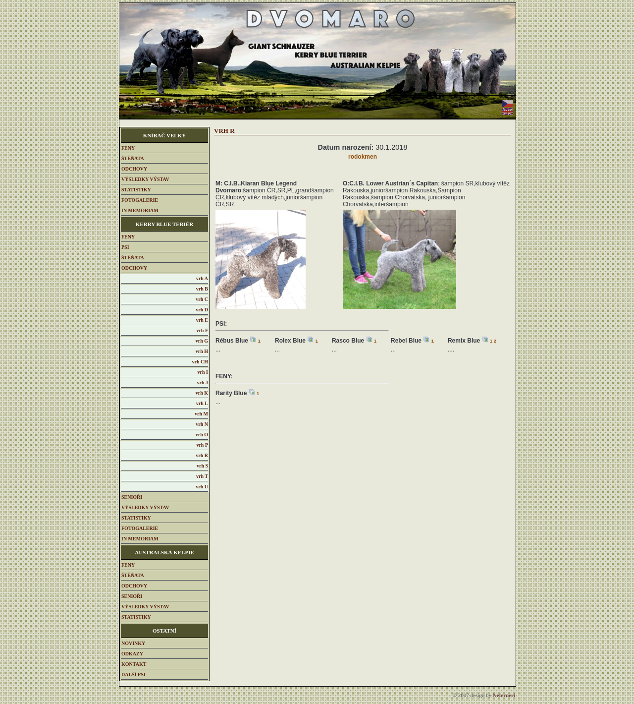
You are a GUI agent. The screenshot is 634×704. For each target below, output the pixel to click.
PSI (125, 247)
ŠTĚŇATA (132, 158)
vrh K (202, 393)
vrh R (202, 455)
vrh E (202, 320)
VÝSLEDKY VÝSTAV (145, 179)
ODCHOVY (134, 169)
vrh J (203, 382)
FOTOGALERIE (139, 200)
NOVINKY (133, 643)
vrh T (202, 476)
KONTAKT (133, 664)
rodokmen (362, 156)
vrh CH (200, 361)
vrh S (202, 466)
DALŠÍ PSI (133, 674)
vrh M (201, 413)
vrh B (202, 289)
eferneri (504, 695)
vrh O (202, 434)
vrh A (202, 278)
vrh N (202, 424)
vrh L (202, 403)
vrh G (202, 341)
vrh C (202, 299)
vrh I (203, 372)
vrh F (202, 330)
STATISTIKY (136, 189)
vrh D (202, 309)
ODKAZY (132, 653)
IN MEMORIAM (139, 210)
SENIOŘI (131, 497)
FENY (128, 148)
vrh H (202, 351)
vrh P (202, 445)
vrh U (202, 486)
